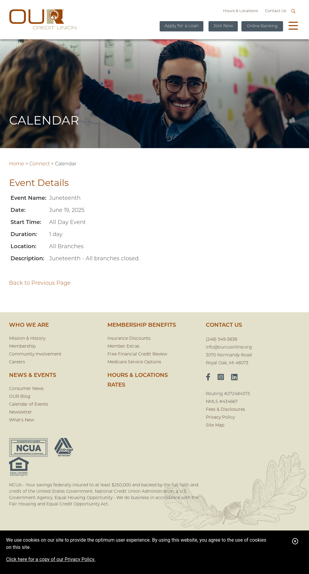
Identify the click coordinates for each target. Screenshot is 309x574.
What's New (21, 420)
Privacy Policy (220, 417)
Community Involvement (35, 354)
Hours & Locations (240, 11)
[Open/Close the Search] (293, 11)
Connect (39, 164)
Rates (116, 385)
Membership (22, 346)
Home (16, 164)
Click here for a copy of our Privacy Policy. (50, 559)
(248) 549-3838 (221, 339)
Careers (17, 362)
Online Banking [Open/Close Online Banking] (262, 26)
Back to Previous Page (40, 283)
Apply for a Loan (181, 26)
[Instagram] (221, 377)
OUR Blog (19, 396)
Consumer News (26, 389)
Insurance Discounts (129, 338)
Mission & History (27, 338)
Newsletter (20, 412)
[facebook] (208, 377)
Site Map (215, 425)
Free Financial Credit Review (137, 354)
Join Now (223, 26)
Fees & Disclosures (225, 409)
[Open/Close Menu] (293, 26)
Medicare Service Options (134, 362)
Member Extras (123, 346)
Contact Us (275, 11)
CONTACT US (224, 325)
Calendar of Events (28, 404)
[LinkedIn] (234, 377)
